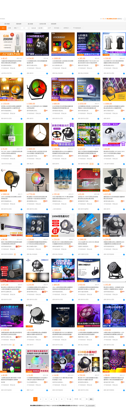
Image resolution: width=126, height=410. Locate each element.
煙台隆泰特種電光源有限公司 (7, 65)
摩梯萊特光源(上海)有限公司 (58, 201)
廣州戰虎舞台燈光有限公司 (109, 65)
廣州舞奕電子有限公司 (84, 201)
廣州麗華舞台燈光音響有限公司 (32, 201)
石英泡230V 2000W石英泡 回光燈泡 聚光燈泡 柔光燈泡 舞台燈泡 (88, 197)
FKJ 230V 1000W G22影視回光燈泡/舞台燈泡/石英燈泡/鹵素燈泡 (11, 152)
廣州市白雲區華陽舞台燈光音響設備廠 (109, 337)
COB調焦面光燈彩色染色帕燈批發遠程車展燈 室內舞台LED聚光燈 (88, 288)
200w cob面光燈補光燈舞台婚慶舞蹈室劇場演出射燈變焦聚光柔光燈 (62, 288)
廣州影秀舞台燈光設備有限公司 (32, 291)
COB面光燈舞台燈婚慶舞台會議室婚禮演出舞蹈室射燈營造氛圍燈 (88, 333)
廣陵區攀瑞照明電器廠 (109, 156)
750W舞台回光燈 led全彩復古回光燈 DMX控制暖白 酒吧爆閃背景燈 (37, 152)
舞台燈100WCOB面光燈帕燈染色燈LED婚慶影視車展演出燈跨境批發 (62, 243)
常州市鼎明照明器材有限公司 (7, 156)
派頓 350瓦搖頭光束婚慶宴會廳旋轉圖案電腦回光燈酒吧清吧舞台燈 (88, 152)
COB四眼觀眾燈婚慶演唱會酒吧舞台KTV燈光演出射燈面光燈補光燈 (37, 243)
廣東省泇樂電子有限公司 (58, 246)
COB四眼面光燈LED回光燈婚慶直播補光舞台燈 (37, 62)
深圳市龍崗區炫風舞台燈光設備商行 (58, 291)
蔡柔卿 (3, 382)
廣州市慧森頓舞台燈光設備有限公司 (7, 110)
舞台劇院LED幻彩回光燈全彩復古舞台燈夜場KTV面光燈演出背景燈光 (37, 197)
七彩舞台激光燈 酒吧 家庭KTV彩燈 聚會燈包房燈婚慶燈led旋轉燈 (11, 378)
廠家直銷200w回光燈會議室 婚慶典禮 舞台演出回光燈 (114, 197)
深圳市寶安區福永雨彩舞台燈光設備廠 (109, 291)
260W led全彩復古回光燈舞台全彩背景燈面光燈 (11, 197)
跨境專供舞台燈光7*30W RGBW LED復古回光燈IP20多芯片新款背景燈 (88, 62)
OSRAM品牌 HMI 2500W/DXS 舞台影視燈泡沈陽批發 (88, 243)
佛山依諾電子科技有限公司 (32, 156)
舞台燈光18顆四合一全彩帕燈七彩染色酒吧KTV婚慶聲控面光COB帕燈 (114, 288)
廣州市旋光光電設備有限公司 (32, 337)
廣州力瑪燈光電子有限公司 (109, 110)
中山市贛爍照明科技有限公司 (32, 382)
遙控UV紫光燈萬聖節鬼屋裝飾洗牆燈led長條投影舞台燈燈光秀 (11, 243)
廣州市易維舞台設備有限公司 (7, 201)
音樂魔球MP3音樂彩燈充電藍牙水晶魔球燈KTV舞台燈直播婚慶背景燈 (114, 378)
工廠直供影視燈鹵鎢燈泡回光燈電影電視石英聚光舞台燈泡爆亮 (11, 62)
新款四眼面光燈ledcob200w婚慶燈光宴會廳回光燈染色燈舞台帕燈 (62, 152)
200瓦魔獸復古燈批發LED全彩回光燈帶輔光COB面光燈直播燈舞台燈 (88, 107)
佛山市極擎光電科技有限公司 (32, 246)
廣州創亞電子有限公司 (109, 382)
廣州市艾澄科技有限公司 (58, 337)
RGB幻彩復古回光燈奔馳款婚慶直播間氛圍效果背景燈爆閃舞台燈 (62, 107)
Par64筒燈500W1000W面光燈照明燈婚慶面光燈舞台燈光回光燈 (114, 62)
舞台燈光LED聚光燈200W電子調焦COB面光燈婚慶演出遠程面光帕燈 (11, 288)
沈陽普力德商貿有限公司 (84, 246)
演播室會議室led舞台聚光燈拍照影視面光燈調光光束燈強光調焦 (11, 333)
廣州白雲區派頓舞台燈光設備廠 (84, 156)
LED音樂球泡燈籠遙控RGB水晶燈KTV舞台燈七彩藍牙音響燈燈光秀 (37, 378)
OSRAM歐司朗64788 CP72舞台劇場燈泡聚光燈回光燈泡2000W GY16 (62, 197)
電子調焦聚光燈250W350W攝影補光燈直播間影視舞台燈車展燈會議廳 (62, 333)
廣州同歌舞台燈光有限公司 (32, 110)
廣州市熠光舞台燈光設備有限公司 (84, 110)
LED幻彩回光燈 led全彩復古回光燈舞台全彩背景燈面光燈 (62, 62)
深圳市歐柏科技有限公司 (7, 246)
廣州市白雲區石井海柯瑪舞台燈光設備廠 (58, 156)
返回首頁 (81, 405)
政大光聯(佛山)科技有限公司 (58, 65)
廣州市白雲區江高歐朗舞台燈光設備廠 (7, 337)
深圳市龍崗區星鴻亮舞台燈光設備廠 (109, 246)
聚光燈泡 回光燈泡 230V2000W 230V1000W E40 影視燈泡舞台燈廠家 (114, 152)
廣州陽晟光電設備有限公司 (58, 110)
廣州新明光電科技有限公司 (84, 382)
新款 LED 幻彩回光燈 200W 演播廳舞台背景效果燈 (37, 107)
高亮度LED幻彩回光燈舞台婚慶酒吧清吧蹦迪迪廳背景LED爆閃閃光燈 (11, 107)
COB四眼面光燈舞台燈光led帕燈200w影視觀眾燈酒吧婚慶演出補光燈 (37, 288)
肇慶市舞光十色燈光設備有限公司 (84, 337)
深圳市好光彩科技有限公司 (58, 382)
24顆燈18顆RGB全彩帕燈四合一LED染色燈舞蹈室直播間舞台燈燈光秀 (114, 333)
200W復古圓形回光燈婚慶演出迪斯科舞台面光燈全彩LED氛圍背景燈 (114, 107)
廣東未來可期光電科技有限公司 (84, 65)
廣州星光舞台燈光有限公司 (109, 201)
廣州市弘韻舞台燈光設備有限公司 (7, 291)
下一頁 (69, 399)
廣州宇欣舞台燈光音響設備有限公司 (32, 65)
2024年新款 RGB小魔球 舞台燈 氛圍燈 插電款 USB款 (62, 378)
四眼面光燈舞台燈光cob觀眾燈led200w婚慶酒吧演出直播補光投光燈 (114, 243)
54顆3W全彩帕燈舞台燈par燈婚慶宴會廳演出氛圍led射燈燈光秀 (37, 333)
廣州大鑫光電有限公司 (84, 291)
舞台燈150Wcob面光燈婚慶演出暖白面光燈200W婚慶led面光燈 (88, 378)
